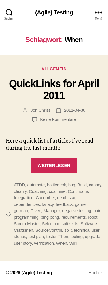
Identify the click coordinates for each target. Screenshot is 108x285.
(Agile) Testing (54, 12)
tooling (76, 236)
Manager (51, 210)
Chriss (44, 110)
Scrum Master (26, 223)
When (61, 243)
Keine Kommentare (58, 119)
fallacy (48, 204)
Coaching (37, 191)
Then (63, 236)
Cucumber (45, 197)
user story (23, 243)
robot (92, 217)
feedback (64, 204)
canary (95, 184)
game (80, 204)
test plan (36, 236)
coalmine (57, 191)
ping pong (50, 217)
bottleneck (56, 184)
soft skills (70, 223)
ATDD (19, 184)
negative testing (76, 210)
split (67, 230)
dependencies (27, 204)
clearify (20, 191)
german (21, 210)
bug (71, 184)
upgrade (92, 236)
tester (51, 236)
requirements (73, 217)
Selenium (50, 223)
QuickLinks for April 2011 (54, 89)
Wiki (73, 243)
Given (35, 210)
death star (66, 197)
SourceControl (48, 230)
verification (44, 243)
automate (36, 184)
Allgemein (54, 68)
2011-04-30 (74, 110)
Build (82, 184)
